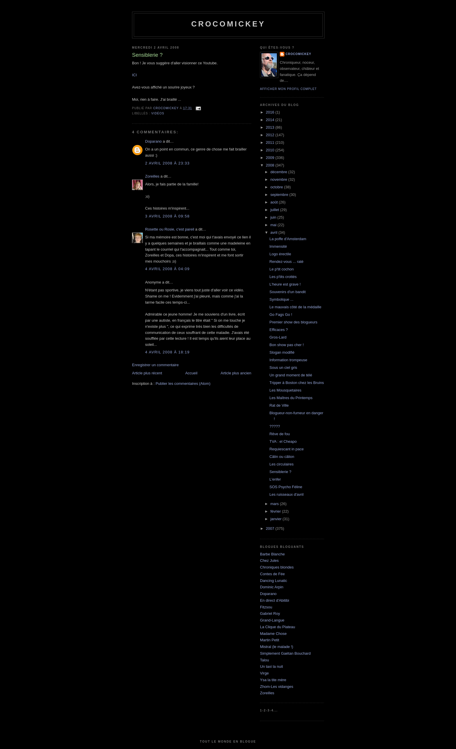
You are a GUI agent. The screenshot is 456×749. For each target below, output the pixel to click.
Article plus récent (147, 373)
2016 (270, 112)
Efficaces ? (278, 329)
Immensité (278, 246)
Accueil (191, 373)
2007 (270, 528)
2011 (270, 142)
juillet (275, 210)
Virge (264, 673)
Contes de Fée (272, 574)
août (274, 202)
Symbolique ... (281, 299)
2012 (270, 135)
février (276, 511)
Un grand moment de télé (290, 375)
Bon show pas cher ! (286, 345)
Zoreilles (152, 176)
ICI (134, 75)
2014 (270, 120)
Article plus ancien (236, 373)
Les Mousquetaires (285, 390)
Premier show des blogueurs (293, 322)
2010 (270, 150)
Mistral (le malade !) (276, 646)
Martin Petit (269, 640)
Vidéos (157, 113)
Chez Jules (269, 560)
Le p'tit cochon (281, 269)
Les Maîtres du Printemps (290, 398)
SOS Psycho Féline (285, 487)
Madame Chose (273, 633)
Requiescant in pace (286, 449)
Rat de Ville (278, 405)
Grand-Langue (272, 620)
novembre (279, 179)
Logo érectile (280, 254)
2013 (270, 127)
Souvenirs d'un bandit (287, 292)
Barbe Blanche (272, 554)
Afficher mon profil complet (288, 89)
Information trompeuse (288, 360)
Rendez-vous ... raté (286, 261)
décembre (279, 172)
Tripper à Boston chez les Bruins (296, 382)
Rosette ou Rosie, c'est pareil (169, 229)
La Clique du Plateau (277, 627)
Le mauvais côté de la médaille (295, 307)
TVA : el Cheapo (283, 441)
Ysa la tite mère (273, 680)
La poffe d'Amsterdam (287, 239)
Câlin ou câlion (281, 456)
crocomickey (228, 24)
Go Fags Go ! (280, 314)
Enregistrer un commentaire (155, 365)
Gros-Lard (277, 337)
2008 (270, 165)
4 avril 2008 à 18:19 (167, 352)
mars (275, 504)
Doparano (153, 141)
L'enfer (275, 479)
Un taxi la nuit (271, 666)
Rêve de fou (279, 434)
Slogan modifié (281, 352)
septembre (279, 194)
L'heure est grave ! (284, 284)
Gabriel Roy (270, 613)
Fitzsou (266, 607)
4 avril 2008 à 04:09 (167, 269)
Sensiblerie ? (280, 472)
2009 (270, 157)
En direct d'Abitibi (274, 600)
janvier (276, 519)
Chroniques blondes (277, 567)
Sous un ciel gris (283, 367)
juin (273, 217)
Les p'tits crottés (283, 277)
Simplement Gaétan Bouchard (285, 653)
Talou (264, 660)
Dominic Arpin (271, 587)
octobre (277, 187)
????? (274, 426)
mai (274, 225)
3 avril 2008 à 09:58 (167, 216)
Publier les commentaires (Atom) (183, 383)
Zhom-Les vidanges (276, 686)
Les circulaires (281, 464)
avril (274, 232)
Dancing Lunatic (273, 580)
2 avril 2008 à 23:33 (167, 163)
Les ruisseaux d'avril (286, 494)
